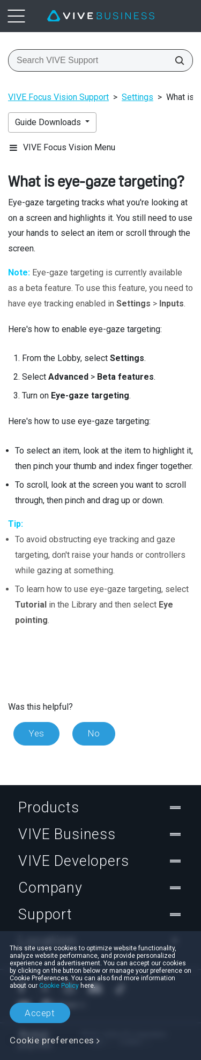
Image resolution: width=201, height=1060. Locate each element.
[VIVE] (100, 16)
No (93, 733)
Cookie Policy (59, 985)
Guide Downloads (49, 122)
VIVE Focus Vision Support (58, 97)
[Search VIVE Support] (176, 60)
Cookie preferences (52, 1040)
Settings (137, 97)
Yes (36, 733)
